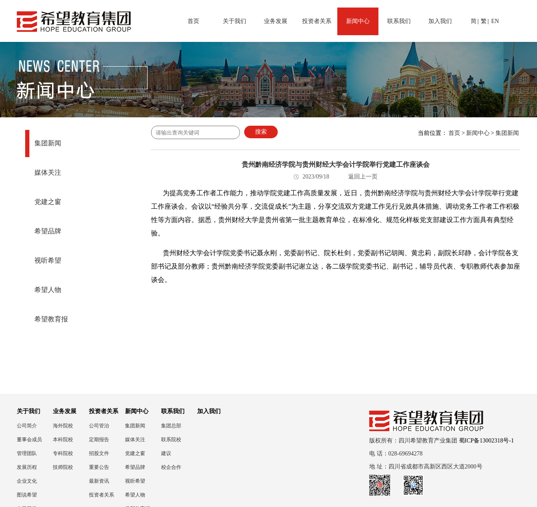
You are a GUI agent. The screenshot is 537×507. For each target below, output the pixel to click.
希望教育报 (51, 319)
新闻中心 (358, 21)
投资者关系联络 (101, 495)
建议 (166, 453)
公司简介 (27, 426)
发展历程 (27, 467)
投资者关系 (316, 21)
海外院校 (63, 426)
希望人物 (47, 289)
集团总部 (171, 426)
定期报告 (99, 439)
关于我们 (234, 21)
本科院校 (63, 439)
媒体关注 (47, 172)
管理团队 (27, 453)
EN (495, 21)
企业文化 (27, 481)
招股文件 (99, 453)
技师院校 (63, 467)
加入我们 (440, 21)
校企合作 (171, 467)
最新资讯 (99, 481)
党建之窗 (47, 201)
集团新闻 (47, 143)
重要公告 (99, 467)
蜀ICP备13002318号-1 (486, 440)
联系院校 (171, 439)
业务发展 (275, 21)
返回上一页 (363, 176)
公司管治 (99, 426)
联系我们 (399, 21)
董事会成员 (29, 439)
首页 (193, 21)
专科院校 (63, 453)
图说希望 (27, 495)
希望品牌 (47, 231)
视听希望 (47, 260)
